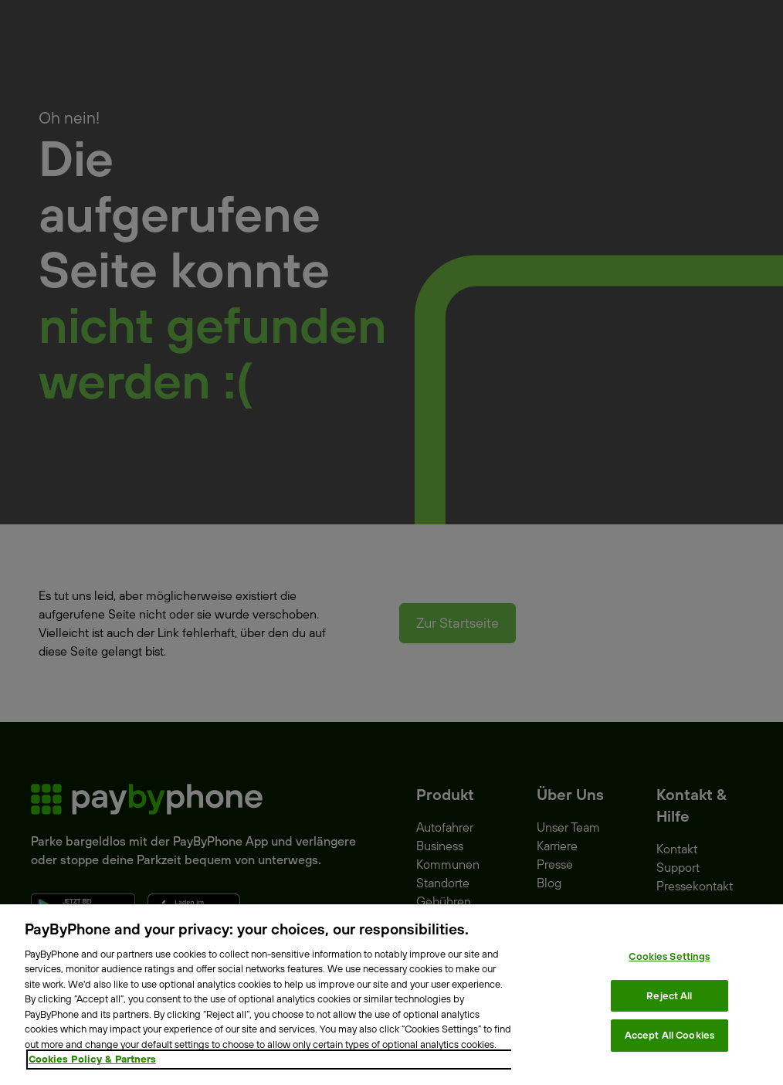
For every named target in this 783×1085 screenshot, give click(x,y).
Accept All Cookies (669, 1035)
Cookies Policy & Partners (92, 1059)
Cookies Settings (669, 956)
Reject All (669, 995)
